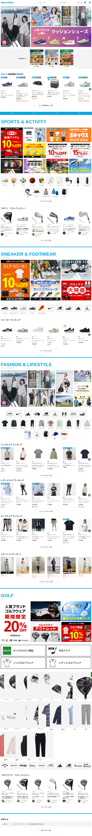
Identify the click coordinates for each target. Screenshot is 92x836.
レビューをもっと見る (46, 240)
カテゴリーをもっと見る (46, 201)
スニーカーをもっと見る (46, 350)
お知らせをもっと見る (46, 830)
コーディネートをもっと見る (46, 581)
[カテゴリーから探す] (64, 2)
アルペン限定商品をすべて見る (46, 105)
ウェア (56, 113)
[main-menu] (89, 2)
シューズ (34, 113)
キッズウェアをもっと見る (46, 547)
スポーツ (11, 113)
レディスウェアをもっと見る (46, 511)
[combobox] (46, 2)
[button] (90, 89)
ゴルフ (79, 113)
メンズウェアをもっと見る (46, 475)
